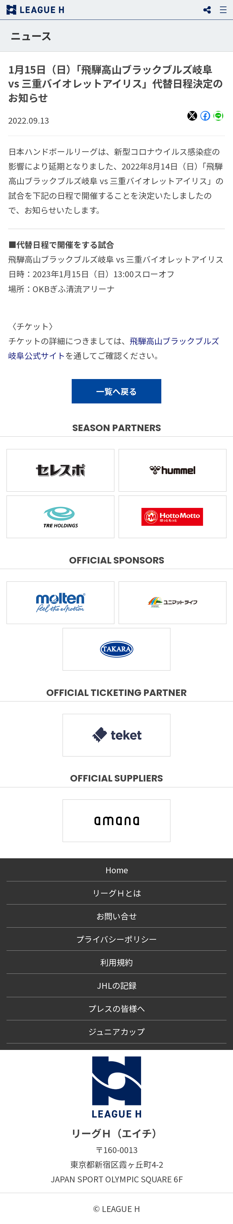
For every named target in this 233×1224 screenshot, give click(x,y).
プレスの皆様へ (116, 1008)
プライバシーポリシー (116, 939)
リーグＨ (35, 10)
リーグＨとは (116, 893)
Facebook (205, 120)
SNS (206, 9)
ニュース (30, 35)
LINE (218, 120)
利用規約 (116, 962)
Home (116, 870)
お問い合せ (116, 916)
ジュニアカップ (116, 1031)
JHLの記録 (117, 985)
